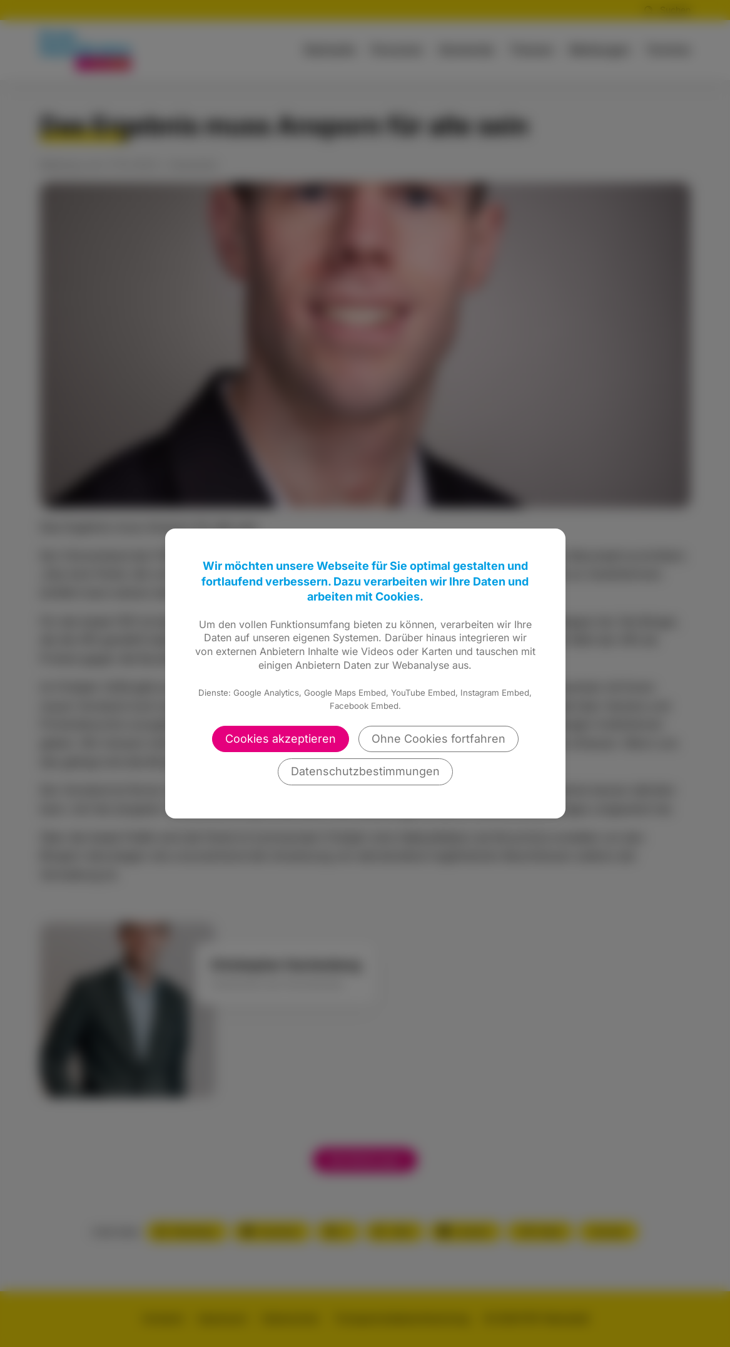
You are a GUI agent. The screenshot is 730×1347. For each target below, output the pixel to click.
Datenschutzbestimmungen (365, 771)
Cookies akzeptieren (280, 738)
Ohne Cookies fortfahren (438, 738)
